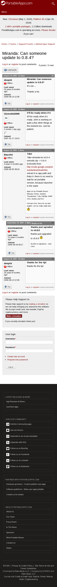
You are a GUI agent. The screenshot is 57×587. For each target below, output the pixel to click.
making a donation (37, 304)
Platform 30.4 (39, 19)
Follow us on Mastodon (17, 466)
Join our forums (14, 430)
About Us (10, 512)
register (15, 64)
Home (4, 44)
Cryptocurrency (31, 579)
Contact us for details (15, 495)
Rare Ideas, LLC (22, 571)
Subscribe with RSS (16, 442)
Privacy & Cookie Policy (22, 566)
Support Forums (26, 44)
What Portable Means (15, 538)
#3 (53, 150)
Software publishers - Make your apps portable (25, 489)
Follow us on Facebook (17, 454)
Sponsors (10, 532)
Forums (12, 44)
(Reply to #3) (36, 223)
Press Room (11, 522)
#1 (53, 76)
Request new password (17, 360)
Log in (5, 64)
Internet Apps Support (45, 44)
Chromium (13, 19)
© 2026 (6, 566)
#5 (53, 259)
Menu (4, 12)
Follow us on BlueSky (17, 448)
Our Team (10, 517)
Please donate (48, 30)
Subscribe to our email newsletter (22, 436)
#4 (53, 223)
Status (8, 548)
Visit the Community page (18, 424)
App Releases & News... (16, 402)
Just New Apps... (12, 407)
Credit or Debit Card (23, 577)
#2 (53, 109)
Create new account (16, 356)
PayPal (36, 577)
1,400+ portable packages (18, 26)
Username (10, 339)
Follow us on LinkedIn (17, 460)
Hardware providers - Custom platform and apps (26, 484)
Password (10, 347)
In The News (11, 527)
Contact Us (10, 543)
